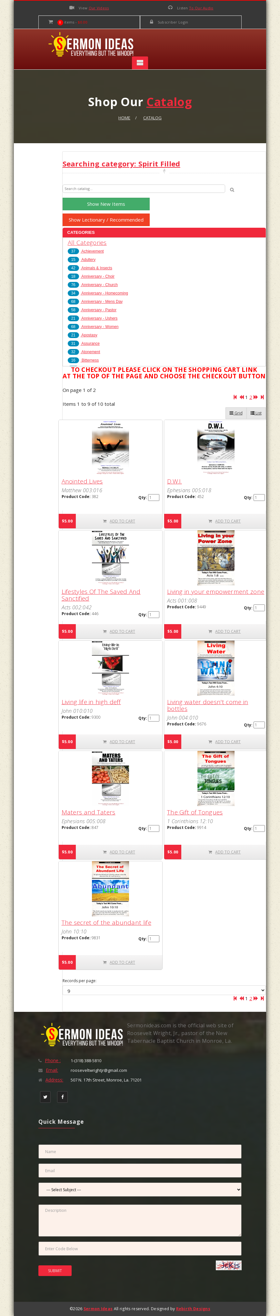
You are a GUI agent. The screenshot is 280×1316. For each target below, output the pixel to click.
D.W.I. (174, 481)
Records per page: (79, 980)
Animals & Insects (90, 268)
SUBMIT (55, 1270)
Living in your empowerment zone (215, 591)
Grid (236, 413)
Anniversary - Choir (91, 276)
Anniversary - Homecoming (98, 293)
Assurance (84, 343)
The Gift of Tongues (195, 812)
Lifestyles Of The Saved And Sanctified (101, 595)
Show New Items (106, 204)
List (256, 413)
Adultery (82, 259)
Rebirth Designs (193, 1308)
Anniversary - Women (93, 326)
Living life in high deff (91, 702)
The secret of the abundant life (106, 922)
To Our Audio (201, 7)
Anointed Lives (82, 481)
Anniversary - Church (93, 285)
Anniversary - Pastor (92, 310)
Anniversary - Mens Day (95, 301)
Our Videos (99, 7)
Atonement (84, 352)
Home (124, 118)
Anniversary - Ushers (93, 318)
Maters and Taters (88, 812)
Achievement (86, 251)
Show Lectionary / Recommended (106, 219)
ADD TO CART (119, 521)
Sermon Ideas (98, 1308)
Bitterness (83, 360)
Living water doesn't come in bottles (207, 705)
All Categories (87, 242)
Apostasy (82, 335)
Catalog (152, 118)
